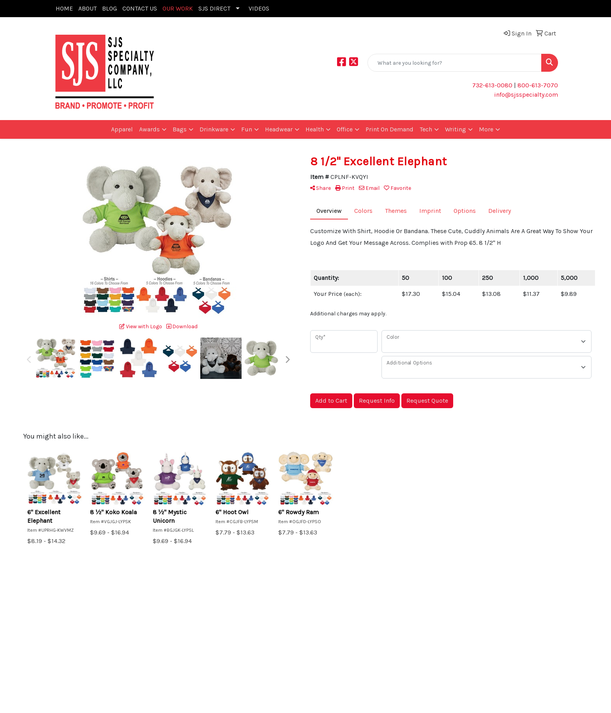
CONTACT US (139, 8)
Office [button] (345, 129)
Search (148, 621)
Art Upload (68, 631)
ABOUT (87, 8)
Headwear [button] (279, 129)
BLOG (109, 8)
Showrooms (155, 631)
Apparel (122, 129)
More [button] (486, 129)
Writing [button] (455, 129)
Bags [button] (180, 129)
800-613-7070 (537, 85)
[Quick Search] (454, 63)
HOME (64, 8)
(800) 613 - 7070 (534, 652)
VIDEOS (259, 8)
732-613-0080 (492, 85)
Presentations (158, 642)
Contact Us (68, 642)
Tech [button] (426, 129)
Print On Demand (389, 129)
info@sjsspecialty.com (526, 94)
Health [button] (315, 129)
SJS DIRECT (214, 8)
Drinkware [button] (214, 129)
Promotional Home (79, 621)
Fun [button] (246, 129)
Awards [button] (149, 129)
